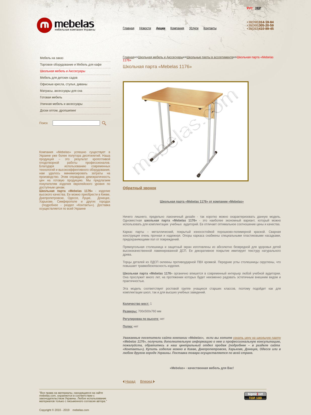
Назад (130, 381)
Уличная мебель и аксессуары (61, 104)
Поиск (43, 123)
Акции (160, 28)
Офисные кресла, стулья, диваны (63, 84)
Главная (128, 28)
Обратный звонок (139, 188)
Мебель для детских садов (58, 77)
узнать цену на (244, 338)
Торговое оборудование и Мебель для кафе (71, 64)
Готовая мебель (51, 97)
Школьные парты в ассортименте (209, 57)
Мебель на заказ (51, 58)
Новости (145, 28)
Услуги (194, 28)
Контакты (210, 28)
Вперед (146, 381)
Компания (177, 28)
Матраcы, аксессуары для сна (61, 91)
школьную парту (268, 338)
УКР (258, 8)
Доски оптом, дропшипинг (58, 110)
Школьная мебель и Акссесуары (62, 71)
